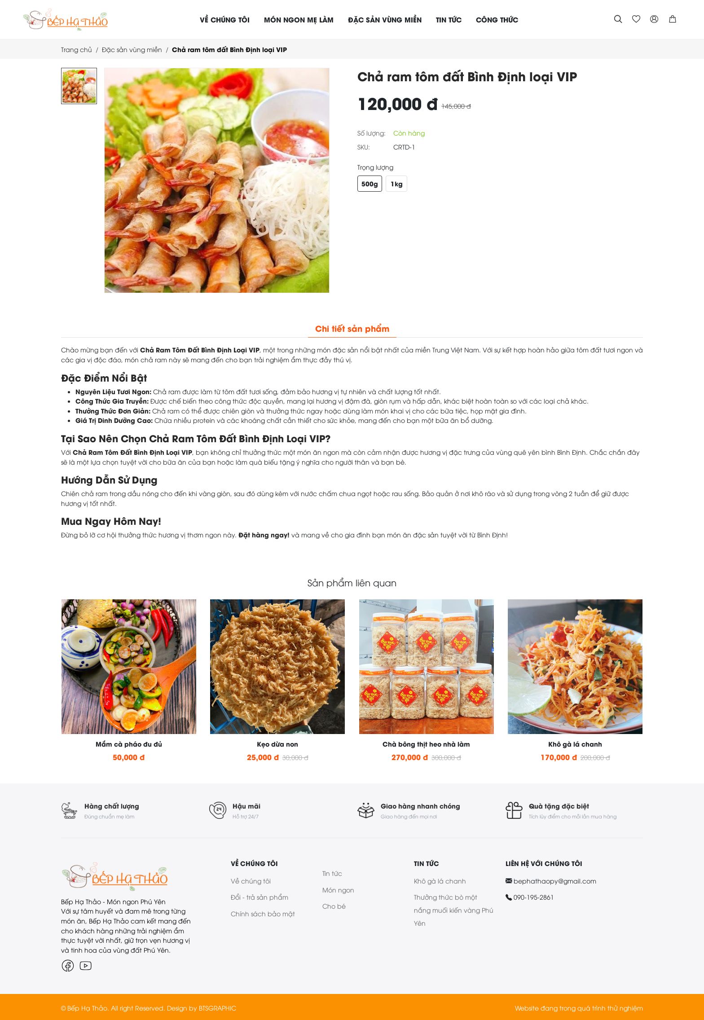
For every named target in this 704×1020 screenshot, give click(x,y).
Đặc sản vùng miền (132, 49)
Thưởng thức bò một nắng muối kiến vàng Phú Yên (453, 909)
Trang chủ (76, 49)
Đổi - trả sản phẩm (259, 896)
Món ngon (338, 888)
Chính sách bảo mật (263, 912)
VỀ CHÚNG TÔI (225, 19)
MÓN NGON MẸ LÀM (299, 19)
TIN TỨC (449, 19)
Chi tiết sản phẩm (352, 328)
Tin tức (332, 872)
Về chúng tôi (251, 879)
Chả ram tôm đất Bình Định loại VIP (229, 49)
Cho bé (334, 905)
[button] (673, 19)
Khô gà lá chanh (440, 879)
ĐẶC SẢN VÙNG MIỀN (385, 19)
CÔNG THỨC (497, 19)
